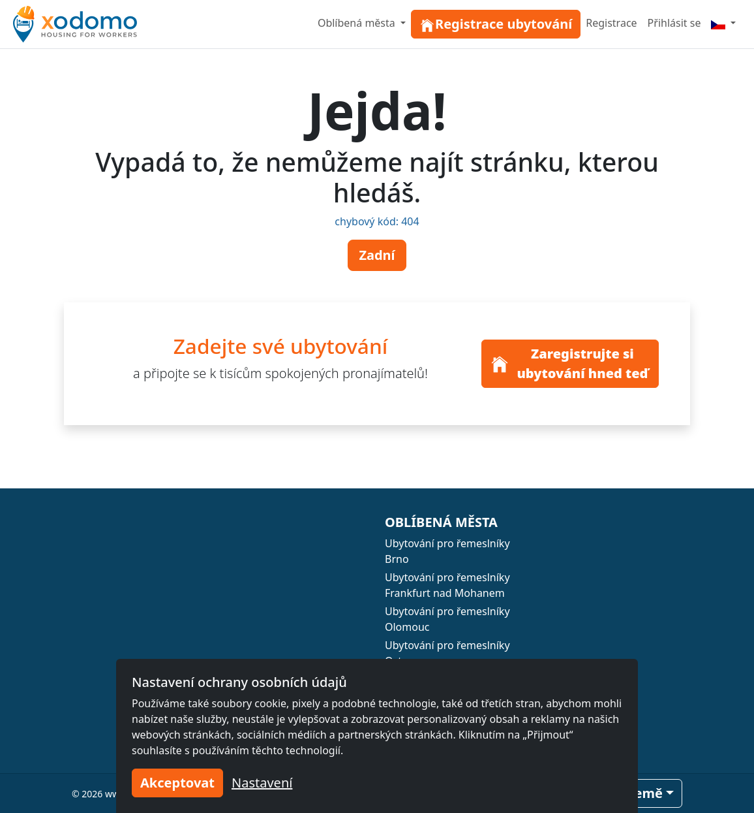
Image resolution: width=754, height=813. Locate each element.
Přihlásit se (674, 23)
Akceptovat (177, 782)
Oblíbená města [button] (358, 23)
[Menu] (723, 23)
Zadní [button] (377, 255)
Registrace (611, 23)
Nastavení (262, 782)
